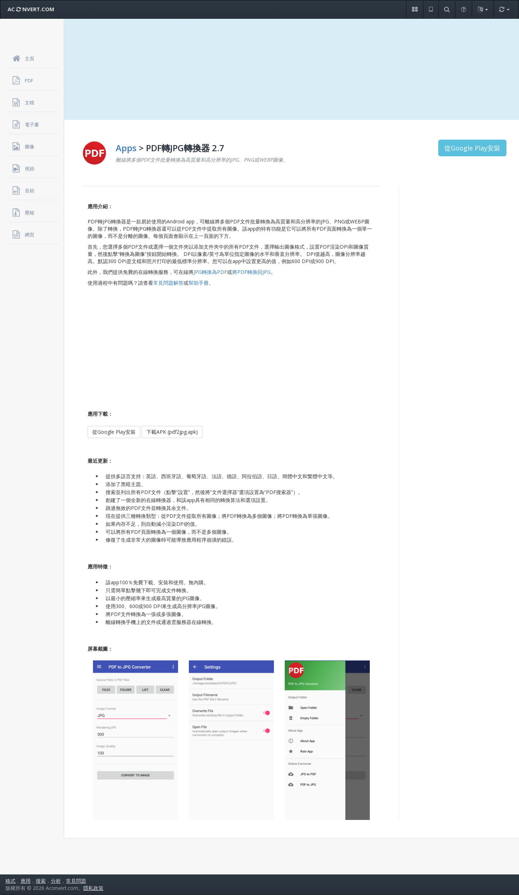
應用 (26, 880)
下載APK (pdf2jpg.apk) (172, 431)
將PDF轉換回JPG (251, 271)
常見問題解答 (168, 282)
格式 (10, 880)
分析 (56, 880)
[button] (414, 9)
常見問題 (76, 880)
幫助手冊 (198, 282)
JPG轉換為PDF (210, 271)
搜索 (41, 880)
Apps (126, 148)
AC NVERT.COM (31, 9)
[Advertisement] (291, 69)
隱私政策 (93, 888)
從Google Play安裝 (472, 148)
